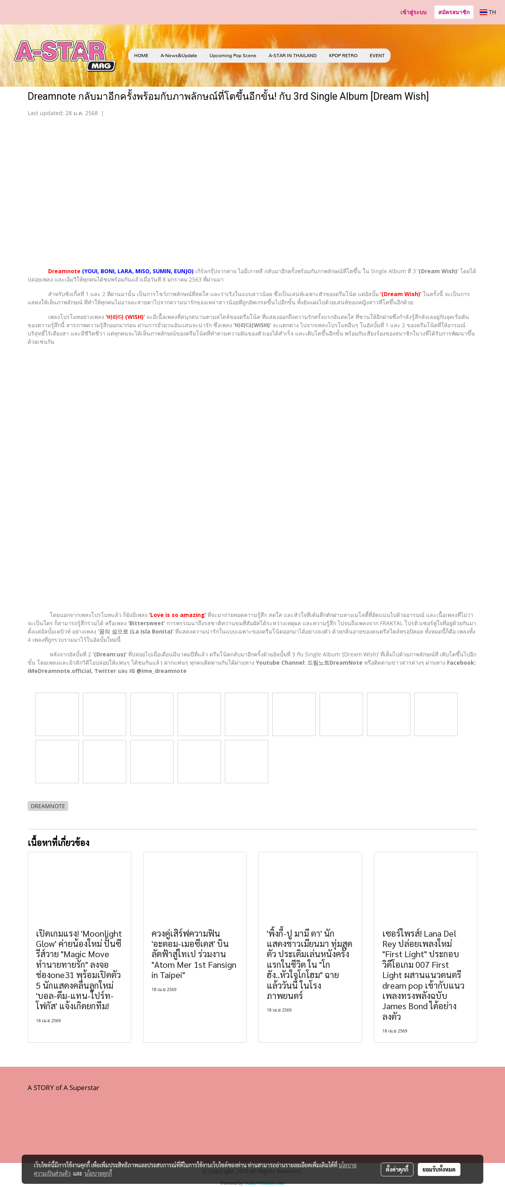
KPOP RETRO (343, 55)
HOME (141, 55)
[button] (402, 55)
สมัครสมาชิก (453, 12)
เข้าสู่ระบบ (413, 12)
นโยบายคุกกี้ (98, 1173)
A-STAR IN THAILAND (293, 55)
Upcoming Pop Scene (232, 55)
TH (488, 12)
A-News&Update (179, 55)
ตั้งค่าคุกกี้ (397, 1169)
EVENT (377, 55)
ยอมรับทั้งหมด (439, 1169)
